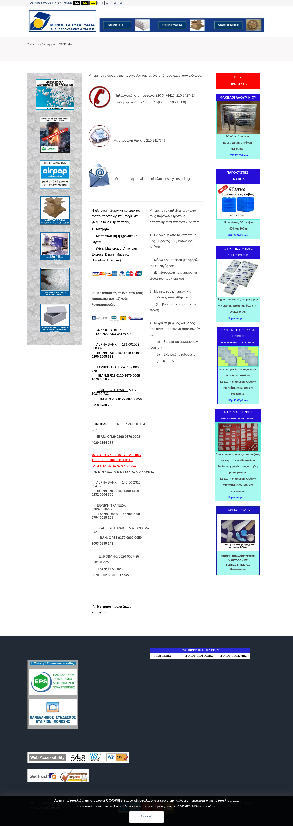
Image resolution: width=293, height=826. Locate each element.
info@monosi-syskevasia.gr (170, 179)
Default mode (39, 3)
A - (108, 3)
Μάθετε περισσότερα (204, 806)
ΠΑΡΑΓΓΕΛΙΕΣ (165, 655)
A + (122, 3)
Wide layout (102, 3)
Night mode (62, 3)
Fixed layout (98, 3)
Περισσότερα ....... (237, 155)
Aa (77, 3)
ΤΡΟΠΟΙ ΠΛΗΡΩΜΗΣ (233, 655)
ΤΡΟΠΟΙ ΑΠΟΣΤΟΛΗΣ (198, 655)
